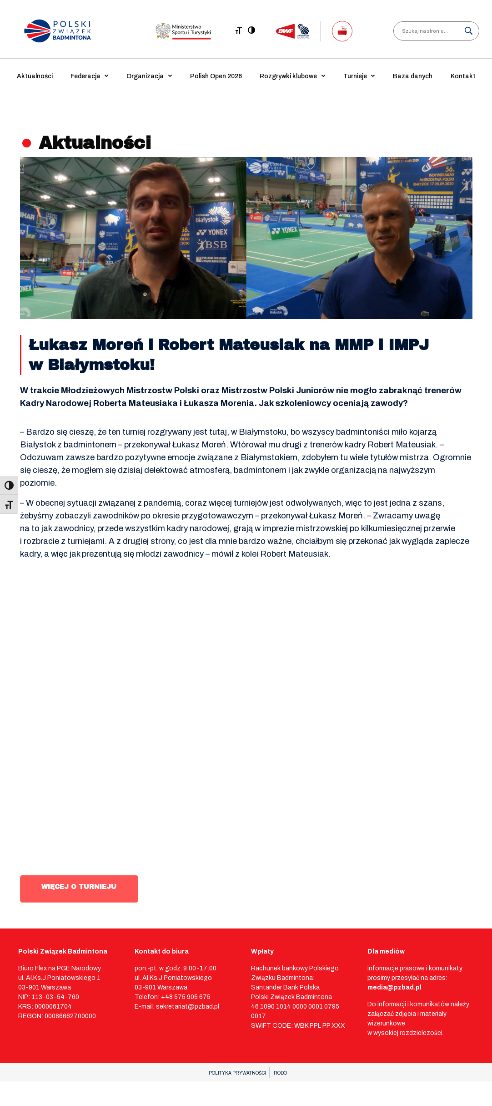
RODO (280, 1073)
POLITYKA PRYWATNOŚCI (237, 1073)
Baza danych (412, 76)
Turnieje (355, 76)
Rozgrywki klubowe (288, 76)
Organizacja (145, 76)
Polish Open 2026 (216, 76)
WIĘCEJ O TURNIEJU (78, 886)
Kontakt (463, 76)
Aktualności (35, 76)
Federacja (85, 76)
